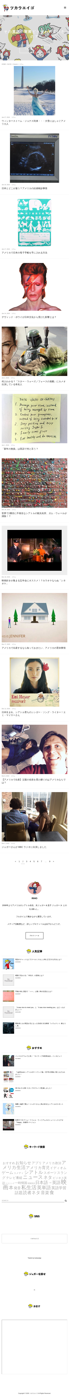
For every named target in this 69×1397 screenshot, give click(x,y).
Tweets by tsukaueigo (34, 1258)
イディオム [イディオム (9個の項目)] (58, 1168)
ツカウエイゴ (34, 1238)
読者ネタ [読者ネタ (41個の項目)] (31, 1192)
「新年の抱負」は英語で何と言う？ (20, 449)
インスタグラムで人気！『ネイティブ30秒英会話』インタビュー (40, 1057)
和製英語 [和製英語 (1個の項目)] (31, 1183)
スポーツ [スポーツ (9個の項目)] (50, 1173)
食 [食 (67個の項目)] (52, 1192)
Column (15, 64)
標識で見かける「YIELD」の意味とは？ (40, 977)
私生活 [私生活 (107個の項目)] (29, 1187)
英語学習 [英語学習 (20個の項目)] (58, 1188)
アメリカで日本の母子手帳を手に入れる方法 (24, 252)
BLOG (9, 64)
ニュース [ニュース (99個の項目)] (33, 1177)
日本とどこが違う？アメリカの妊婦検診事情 (24, 188)
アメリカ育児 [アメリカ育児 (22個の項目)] (38, 1168)
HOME (4, 64)
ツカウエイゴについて (34, 49)
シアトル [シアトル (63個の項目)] (33, 1172)
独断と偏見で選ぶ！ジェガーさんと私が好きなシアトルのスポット (40, 1105)
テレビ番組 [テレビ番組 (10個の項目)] (14, 1178)
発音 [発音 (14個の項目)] (17, 1188)
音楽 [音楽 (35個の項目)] (45, 1192)
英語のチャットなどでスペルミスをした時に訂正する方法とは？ (40, 961)
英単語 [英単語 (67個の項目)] (44, 1187)
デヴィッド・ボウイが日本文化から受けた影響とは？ (29, 317)
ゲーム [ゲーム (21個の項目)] (7, 1172)
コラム (14, 117)
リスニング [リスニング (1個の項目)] (9, 1183)
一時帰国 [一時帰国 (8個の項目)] (21, 1183)
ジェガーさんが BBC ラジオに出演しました (24, 847)
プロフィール (34, 935)
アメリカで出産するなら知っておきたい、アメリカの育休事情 (34, 648)
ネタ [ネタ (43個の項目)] (47, 1177)
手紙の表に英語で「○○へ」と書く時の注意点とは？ (40, 993)
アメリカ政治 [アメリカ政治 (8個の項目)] (51, 1163)
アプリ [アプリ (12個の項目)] (37, 1163)
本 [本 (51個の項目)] (11, 1187)
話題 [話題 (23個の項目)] (18, 1193)
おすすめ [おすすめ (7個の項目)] (9, 1163)
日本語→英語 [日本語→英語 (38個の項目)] (48, 1182)
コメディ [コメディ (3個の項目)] (19, 1173)
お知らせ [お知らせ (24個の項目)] (23, 1163)
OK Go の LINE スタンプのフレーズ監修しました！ (40, 1089)
